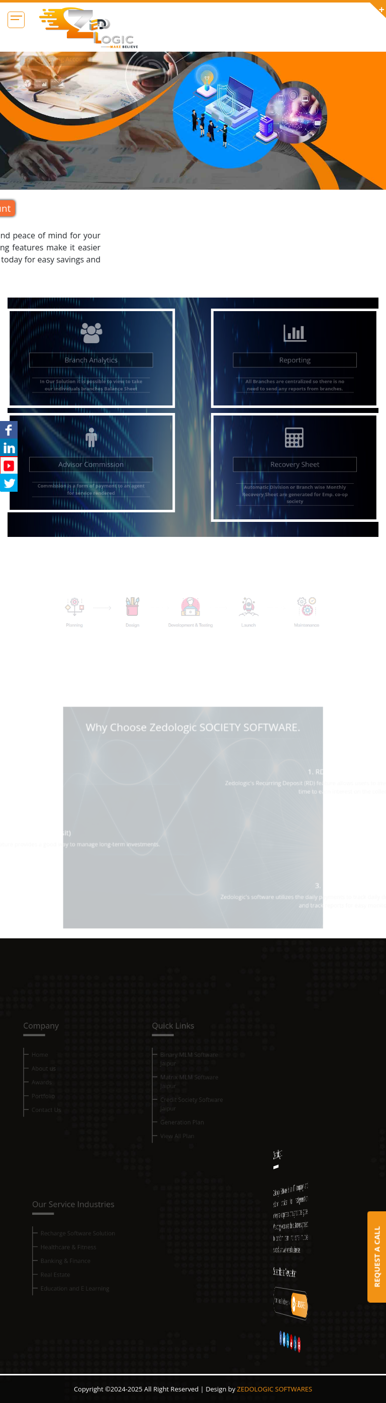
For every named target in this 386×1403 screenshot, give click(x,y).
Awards (44, 1090)
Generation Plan (183, 1127)
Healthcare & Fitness (71, 1258)
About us (46, 1077)
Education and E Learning (77, 1296)
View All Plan (179, 1139)
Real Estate (59, 1283)
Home (42, 1065)
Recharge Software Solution (80, 1245)
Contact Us (48, 1115)
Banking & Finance (68, 1271)
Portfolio (45, 1102)
